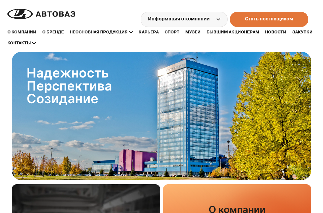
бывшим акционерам (233, 32)
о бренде (53, 32)
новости (275, 32)
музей (193, 32)
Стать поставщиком (269, 19)
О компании (21, 32)
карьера (149, 32)
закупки (302, 32)
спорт (172, 32)
